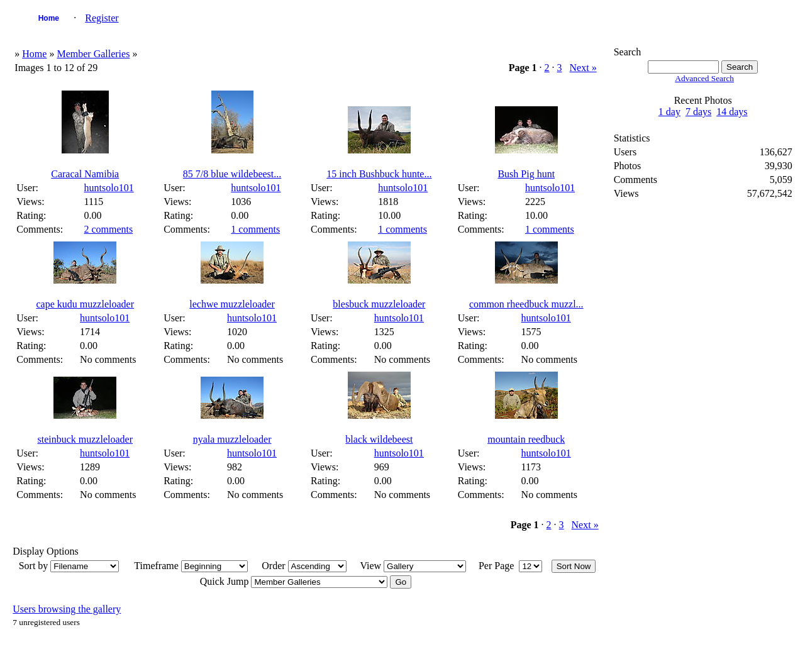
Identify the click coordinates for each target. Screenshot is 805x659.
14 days (731, 111)
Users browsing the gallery (67, 609)
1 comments (255, 229)
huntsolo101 (109, 187)
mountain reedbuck (526, 439)
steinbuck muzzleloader (85, 439)
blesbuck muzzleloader (379, 304)
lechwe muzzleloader (231, 304)
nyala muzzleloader (232, 439)
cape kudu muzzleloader (84, 304)
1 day (669, 111)
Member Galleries (93, 53)
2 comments (108, 229)
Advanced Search (704, 78)
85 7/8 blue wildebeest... (232, 174)
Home (48, 18)
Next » (583, 67)
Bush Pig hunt (526, 174)
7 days (698, 111)
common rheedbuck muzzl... (526, 304)
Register (101, 18)
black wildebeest (379, 439)
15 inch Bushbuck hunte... (378, 174)
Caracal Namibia (85, 174)
